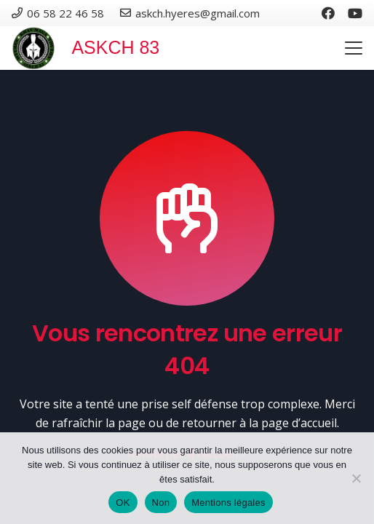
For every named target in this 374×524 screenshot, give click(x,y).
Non (161, 502)
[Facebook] (328, 13)
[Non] (356, 478)
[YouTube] (355, 13)
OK (123, 502)
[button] (353, 48)
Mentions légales (228, 502)
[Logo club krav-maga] (33, 48)
